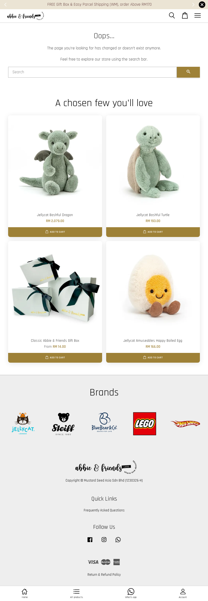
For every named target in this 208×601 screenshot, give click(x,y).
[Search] (92, 72)
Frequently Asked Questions (104, 510)
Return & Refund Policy (104, 574)
